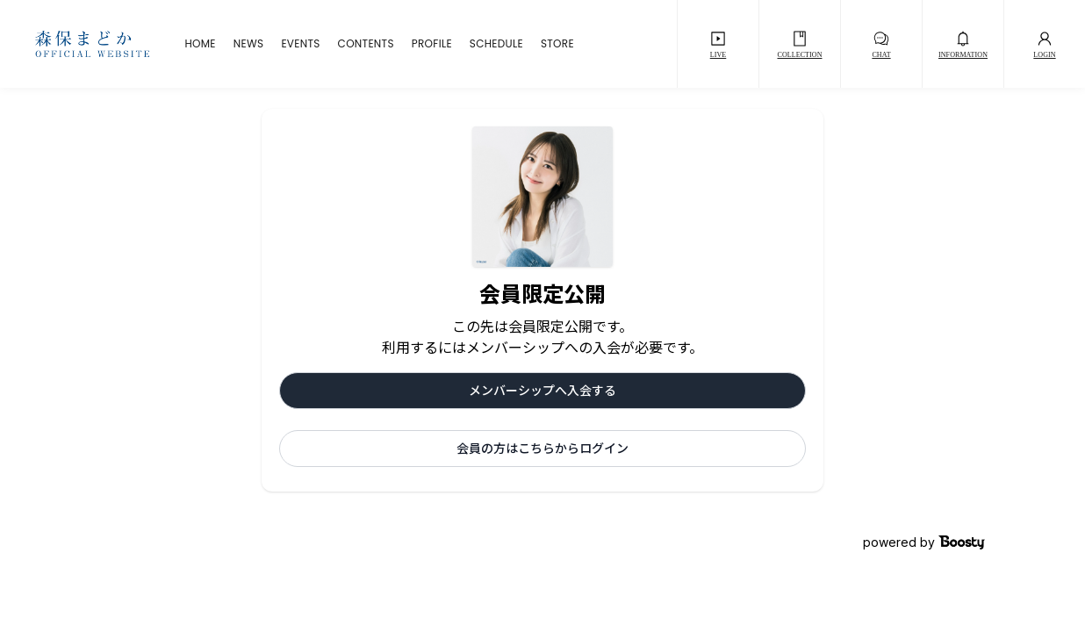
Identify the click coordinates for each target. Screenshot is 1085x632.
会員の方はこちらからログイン (542, 448)
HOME (199, 44)
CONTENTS (366, 44)
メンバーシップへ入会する (542, 390)
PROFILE (432, 44)
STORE (557, 44)
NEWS (249, 44)
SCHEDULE (496, 44)
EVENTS (300, 44)
